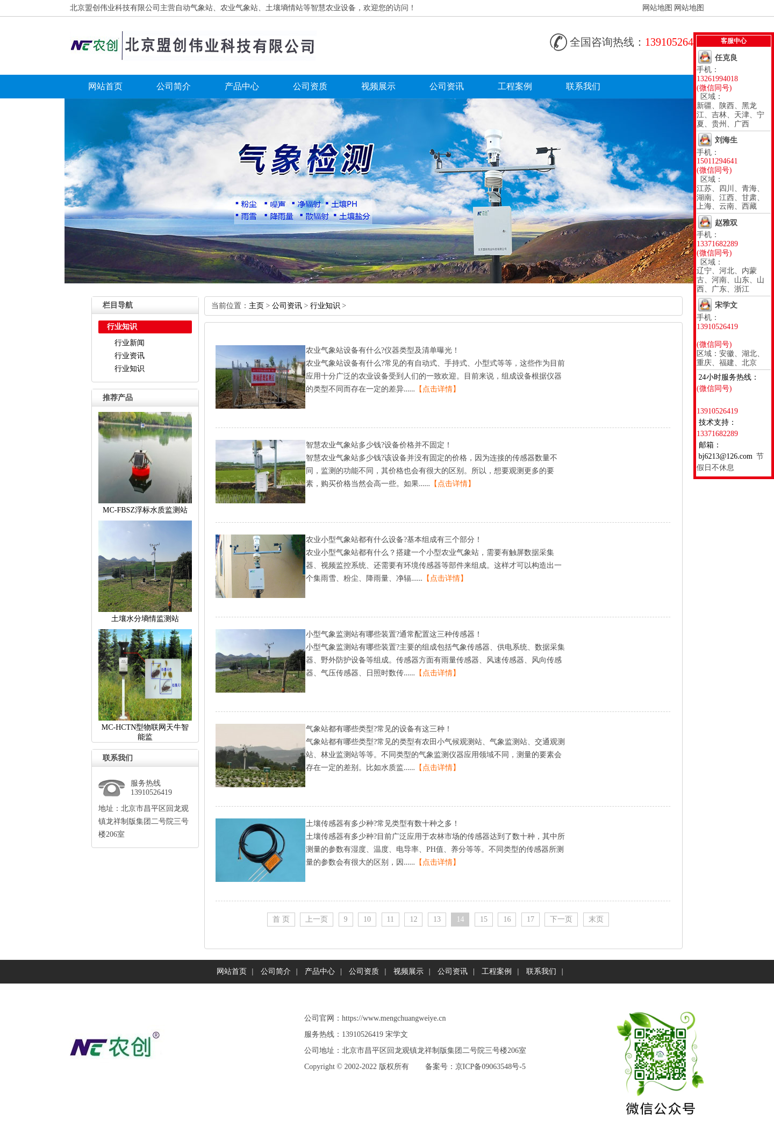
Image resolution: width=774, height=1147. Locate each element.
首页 (281, 919)
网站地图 (657, 8)
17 (530, 919)
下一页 (561, 919)
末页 (596, 919)
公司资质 (310, 86)
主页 (256, 306)
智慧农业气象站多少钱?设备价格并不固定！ (379, 445)
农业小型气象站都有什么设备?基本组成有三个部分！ (394, 540)
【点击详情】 (437, 389)
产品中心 (242, 86)
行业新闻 (129, 343)
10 (367, 919)
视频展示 (378, 86)
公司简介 (173, 86)
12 (413, 919)
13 (437, 919)
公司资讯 (446, 86)
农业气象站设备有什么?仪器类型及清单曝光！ (383, 350)
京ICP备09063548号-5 (490, 1067)
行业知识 (129, 369)
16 (507, 919)
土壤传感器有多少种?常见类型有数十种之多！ (383, 824)
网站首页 (105, 86)
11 (390, 919)
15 (484, 919)
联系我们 (583, 86)
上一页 (316, 919)
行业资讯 (129, 356)
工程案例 (515, 86)
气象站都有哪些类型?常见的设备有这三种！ (379, 729)
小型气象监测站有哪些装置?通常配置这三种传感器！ (394, 634)
